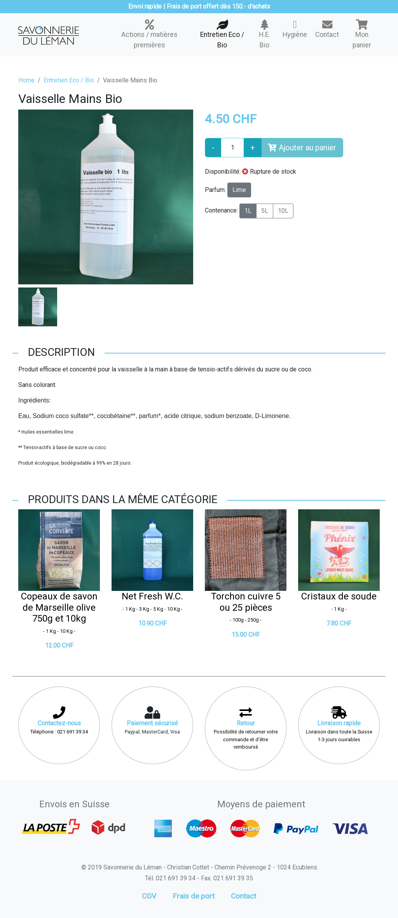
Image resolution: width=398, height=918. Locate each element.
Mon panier (362, 34)
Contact (327, 28)
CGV (149, 896)
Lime (239, 189)
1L (247, 210)
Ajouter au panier (302, 147)
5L (264, 210)
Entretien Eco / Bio (221, 34)
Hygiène (295, 28)
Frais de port (194, 896)
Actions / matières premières (149, 34)
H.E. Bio (265, 34)
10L (283, 210)
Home (26, 80)
